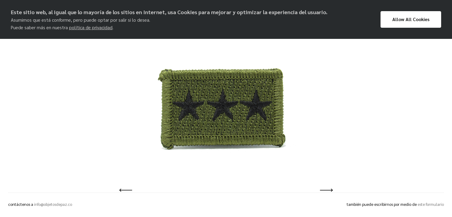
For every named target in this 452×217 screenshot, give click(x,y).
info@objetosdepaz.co (53, 204)
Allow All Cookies (410, 19)
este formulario (431, 204)
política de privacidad (90, 27)
